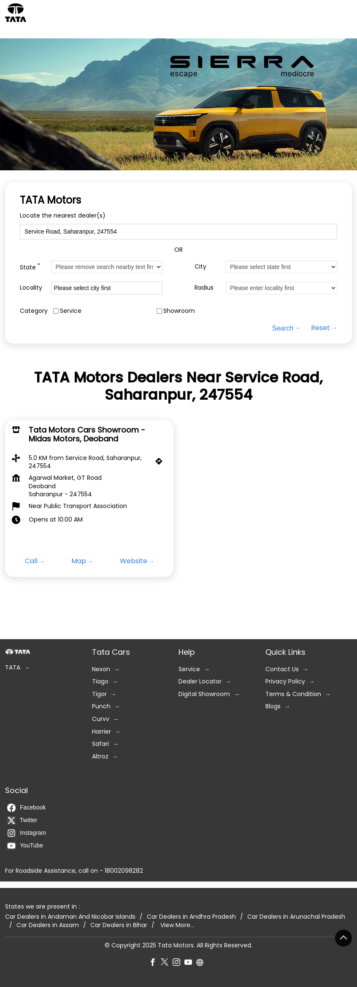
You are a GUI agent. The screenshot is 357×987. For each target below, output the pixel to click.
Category (34, 311)
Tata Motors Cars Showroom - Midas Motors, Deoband (87, 434)
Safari (100, 744)
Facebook (26, 808)
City (200, 267)
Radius (204, 288)
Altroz (100, 757)
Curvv (100, 719)
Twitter (22, 820)
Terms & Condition (293, 694)
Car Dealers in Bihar (118, 925)
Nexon (101, 669)
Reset (320, 328)
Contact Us (282, 669)
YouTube (25, 846)
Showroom (179, 311)
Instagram (26, 833)
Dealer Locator (200, 682)
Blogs (273, 706)
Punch (101, 706)
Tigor (99, 694)
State (30, 267)
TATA (12, 668)
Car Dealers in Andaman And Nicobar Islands (70, 917)
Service (70, 311)
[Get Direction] (161, 463)
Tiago (100, 682)
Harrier (101, 731)
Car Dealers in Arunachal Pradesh (296, 917)
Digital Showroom (204, 694)
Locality (31, 288)
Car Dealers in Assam (47, 925)
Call (31, 561)
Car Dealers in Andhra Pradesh (191, 917)
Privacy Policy (285, 682)
